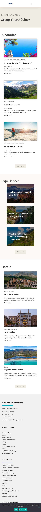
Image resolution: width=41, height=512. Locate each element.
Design (4, 433)
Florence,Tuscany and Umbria (10, 465)
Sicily (3, 484)
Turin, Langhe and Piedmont (10, 489)
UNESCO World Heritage (9, 449)
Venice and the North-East (9, 494)
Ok (16, 509)
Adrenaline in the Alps (13, 145)
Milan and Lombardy (8, 471)
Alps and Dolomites (7, 463)
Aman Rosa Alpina (11, 292)
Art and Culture (6, 431)
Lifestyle (4, 440)
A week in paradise (12, 103)
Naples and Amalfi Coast (9, 473)
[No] (39, 507)
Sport (3, 446)
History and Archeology (8, 437)
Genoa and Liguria (7, 468)
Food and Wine (6, 435)
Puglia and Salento (7, 476)
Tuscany (4, 491)
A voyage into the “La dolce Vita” (18, 61)
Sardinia (4, 481)
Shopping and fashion (8, 444)
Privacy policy (23, 509)
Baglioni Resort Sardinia (13, 368)
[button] (30, 3)
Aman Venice (9, 330)
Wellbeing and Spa (7, 451)
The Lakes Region (7, 486)
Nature (4, 442)
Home (3, 13)
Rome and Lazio (7, 478)
